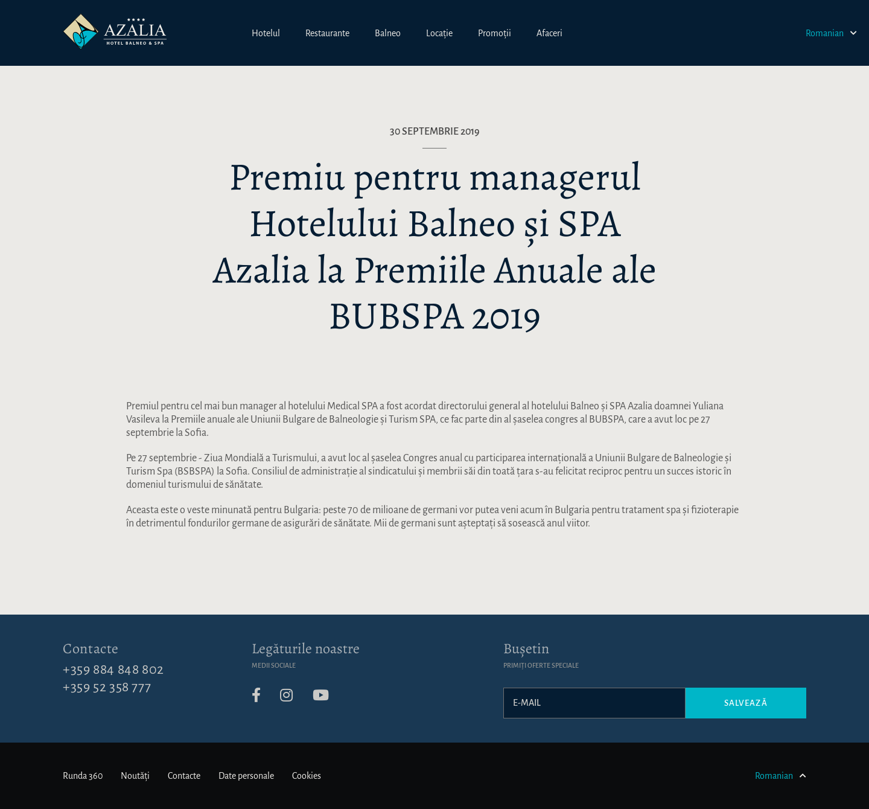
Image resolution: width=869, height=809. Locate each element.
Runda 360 (83, 776)
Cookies (306, 776)
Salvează (746, 703)
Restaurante (327, 33)
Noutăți (135, 776)
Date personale (246, 776)
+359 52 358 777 (107, 687)
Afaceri (549, 33)
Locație (439, 33)
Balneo (388, 33)
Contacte (91, 648)
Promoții (494, 33)
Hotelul (266, 33)
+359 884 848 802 (113, 669)
